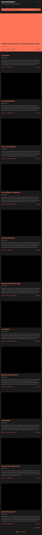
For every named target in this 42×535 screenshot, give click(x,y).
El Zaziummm (5, 420)
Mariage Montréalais (8, 101)
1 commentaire (9, 249)
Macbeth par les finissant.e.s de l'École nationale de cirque (20, 44)
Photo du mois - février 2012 (10, 466)
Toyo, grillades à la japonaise (10, 192)
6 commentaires (9, 386)
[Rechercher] (37, 2)
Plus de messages (37, 527)
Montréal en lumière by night (10, 283)
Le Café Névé (5, 329)
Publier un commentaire (11, 49)
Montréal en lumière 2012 (9, 375)
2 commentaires (9, 67)
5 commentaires (9, 113)
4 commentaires (9, 478)
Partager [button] (3, 49)
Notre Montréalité (8, 2)
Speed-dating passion (8, 512)
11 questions (5, 55)
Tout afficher (37, 9)
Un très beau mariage (8, 147)
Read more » (38, 49)
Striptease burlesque (8, 238)
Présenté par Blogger (21, 531)
